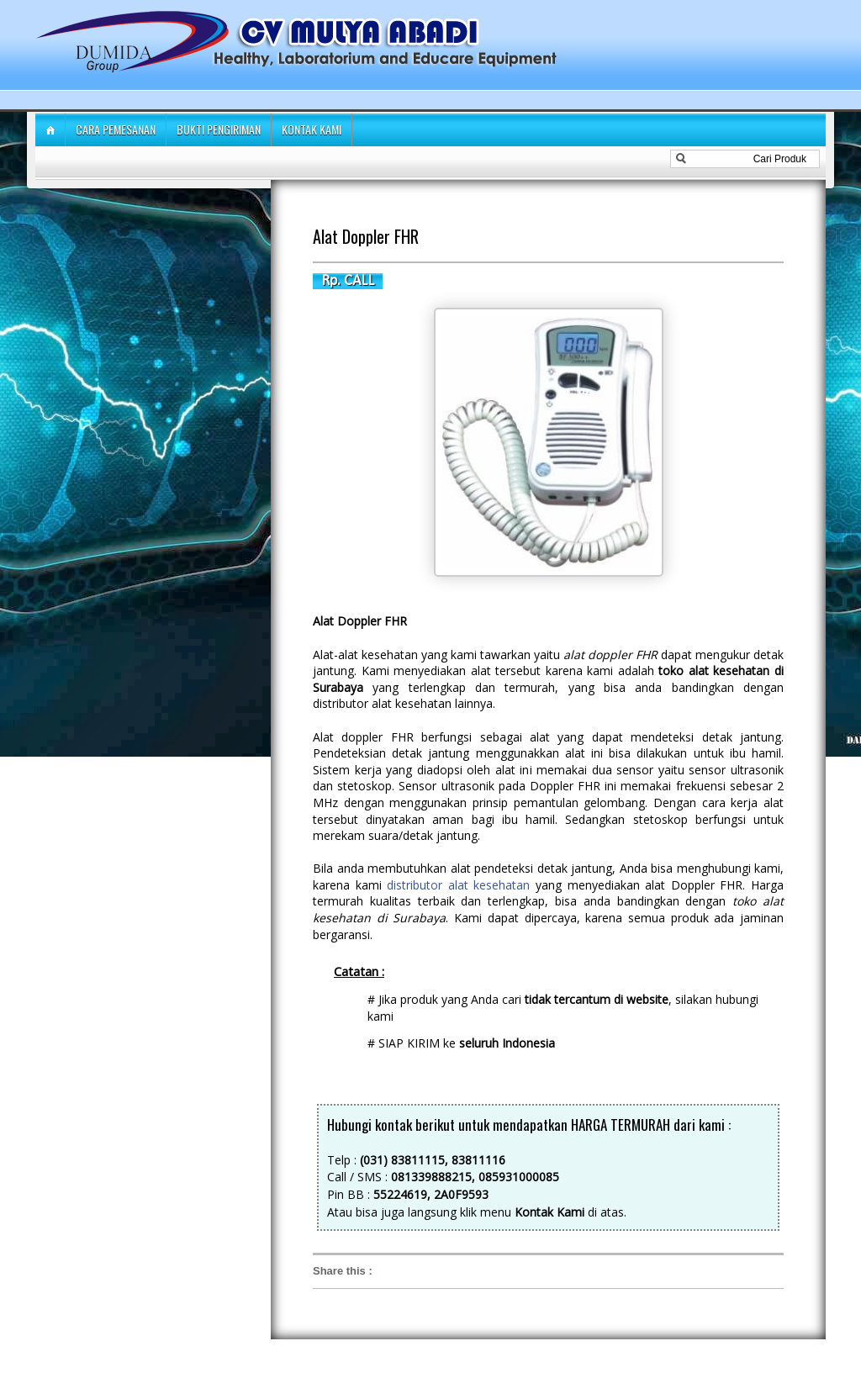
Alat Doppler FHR (366, 236)
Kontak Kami (311, 129)
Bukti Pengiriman (219, 129)
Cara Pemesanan (116, 129)
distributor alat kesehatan (458, 885)
